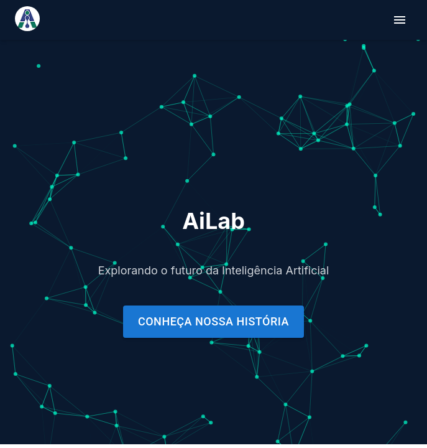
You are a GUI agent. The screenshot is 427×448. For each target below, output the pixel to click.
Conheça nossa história (213, 321)
